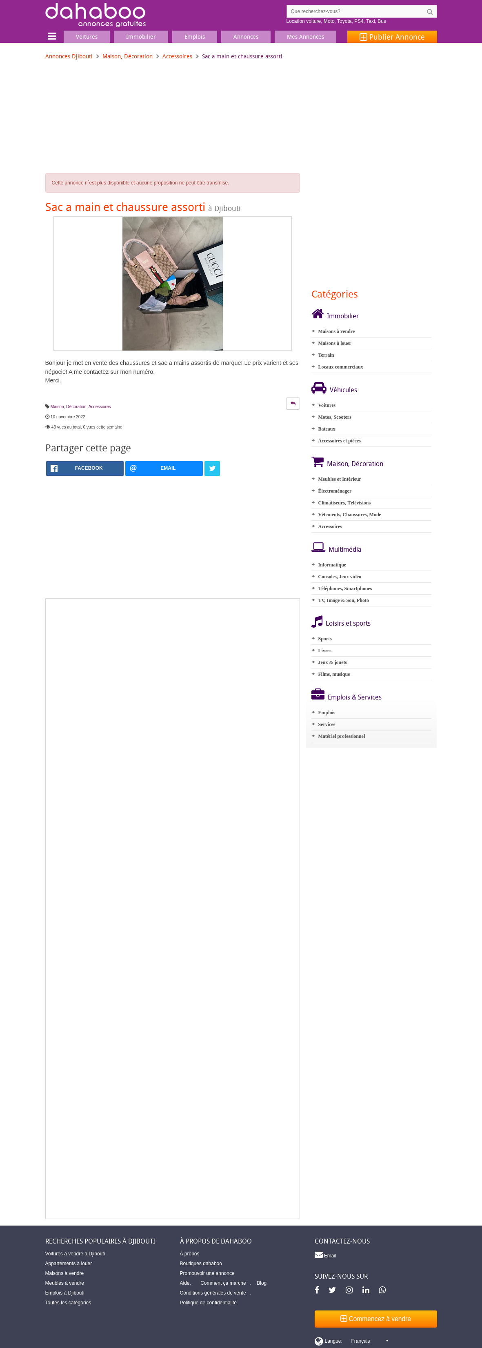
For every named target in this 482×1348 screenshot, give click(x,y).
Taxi (370, 21)
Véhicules (343, 389)
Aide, (185, 1283)
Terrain (326, 355)
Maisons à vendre (336, 331)
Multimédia (345, 549)
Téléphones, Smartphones (345, 588)
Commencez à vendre (375, 1318)
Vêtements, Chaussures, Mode (349, 514)
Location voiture (304, 21)
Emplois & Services (355, 697)
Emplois (326, 712)
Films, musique (334, 674)
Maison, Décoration (127, 56)
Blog (262, 1283)
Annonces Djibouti (69, 56)
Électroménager (334, 491)
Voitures (326, 405)
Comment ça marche (223, 1283)
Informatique (332, 565)
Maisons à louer (334, 343)
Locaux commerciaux (340, 367)
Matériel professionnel (341, 736)
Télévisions (359, 503)
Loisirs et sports (348, 623)
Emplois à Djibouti (64, 1293)
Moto (329, 21)
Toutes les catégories (68, 1303)
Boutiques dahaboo (201, 1263)
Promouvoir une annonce (207, 1273)
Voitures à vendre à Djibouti (75, 1254)
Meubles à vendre (64, 1283)
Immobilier (343, 315)
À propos (190, 1254)
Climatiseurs (331, 503)
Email (325, 1254)
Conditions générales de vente (213, 1293)
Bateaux (326, 429)
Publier (392, 37)
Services (326, 724)
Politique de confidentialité (208, 1303)
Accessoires (177, 56)
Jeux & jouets (332, 662)
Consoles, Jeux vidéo (339, 577)
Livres (324, 650)
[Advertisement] (172, 909)
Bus (382, 21)
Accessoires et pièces (339, 441)
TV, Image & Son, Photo (343, 600)
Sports (324, 639)
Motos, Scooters (334, 417)
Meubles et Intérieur (339, 479)
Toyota (344, 21)
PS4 (359, 21)
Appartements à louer (68, 1263)
